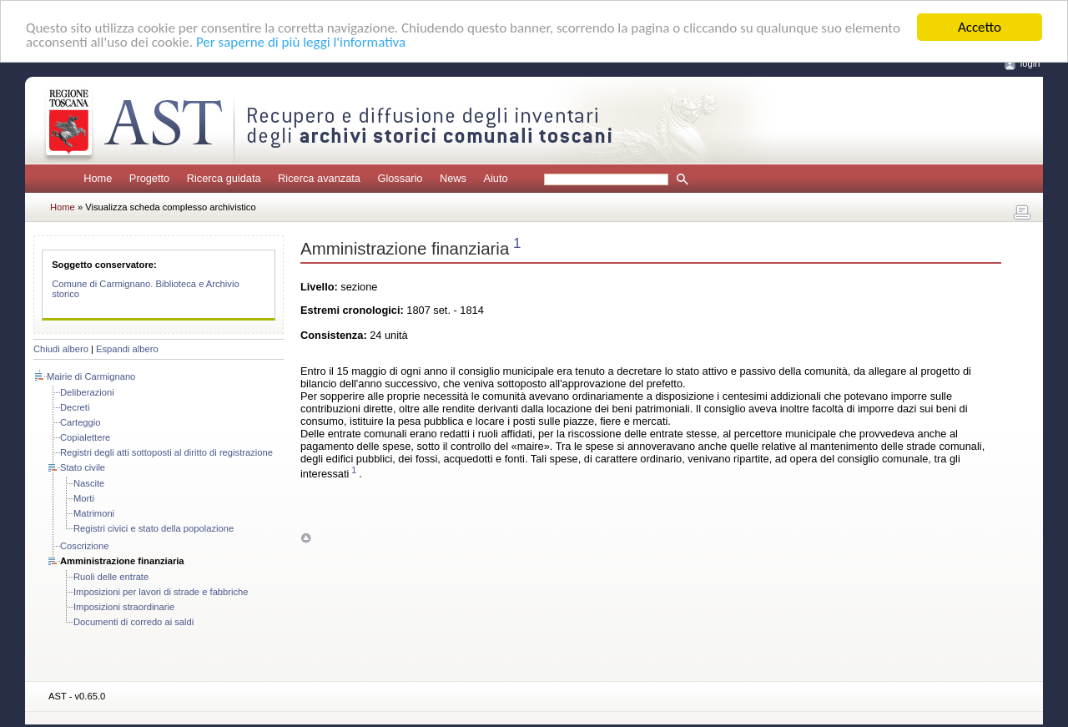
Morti (83, 498)
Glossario (399, 178)
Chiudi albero (60, 349)
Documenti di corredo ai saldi (133, 622)
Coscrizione (84, 546)
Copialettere (85, 437)
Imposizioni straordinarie (123, 607)
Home (97, 178)
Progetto (149, 178)
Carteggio (80, 422)
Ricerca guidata (224, 178)
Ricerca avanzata (319, 178)
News (453, 178)
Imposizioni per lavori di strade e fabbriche (161, 592)
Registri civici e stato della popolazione (153, 528)
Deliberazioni (87, 392)
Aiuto (495, 178)
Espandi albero (127, 349)
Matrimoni (93, 513)
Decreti (74, 407)
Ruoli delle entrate (111, 577)
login (1030, 63)
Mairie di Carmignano (91, 376)
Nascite (88, 483)
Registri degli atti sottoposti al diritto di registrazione (166, 452)
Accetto (979, 27)
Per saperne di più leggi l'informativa (301, 42)
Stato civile (82, 467)
